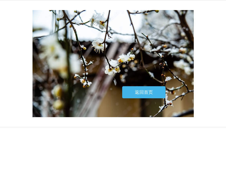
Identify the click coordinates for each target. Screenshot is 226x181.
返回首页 (144, 92)
